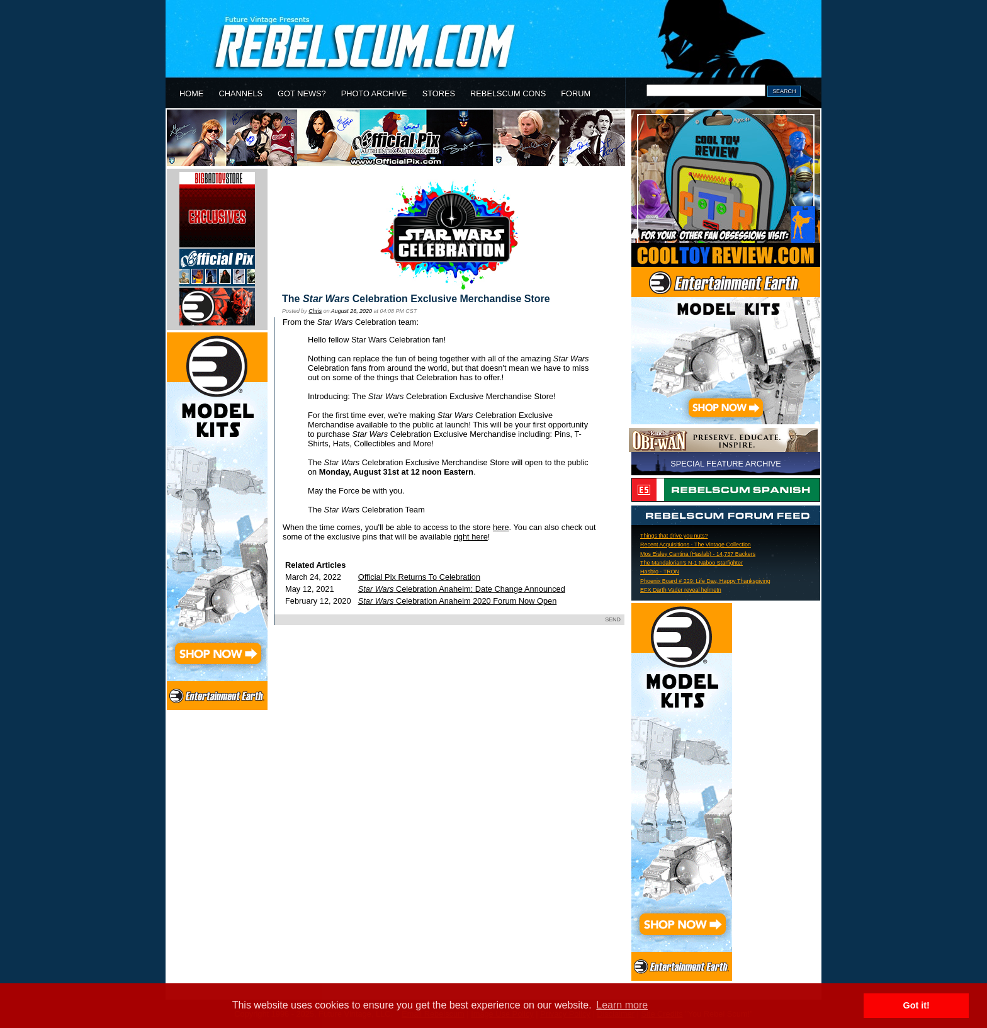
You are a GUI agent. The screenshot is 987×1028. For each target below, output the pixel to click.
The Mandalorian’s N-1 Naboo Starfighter (691, 563)
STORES (438, 93)
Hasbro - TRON (659, 571)
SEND (613, 619)
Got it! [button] (916, 1005)
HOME (191, 93)
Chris (315, 311)
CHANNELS (240, 93)
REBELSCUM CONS (508, 93)
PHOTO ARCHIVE (374, 93)
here (501, 527)
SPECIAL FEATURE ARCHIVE (725, 463)
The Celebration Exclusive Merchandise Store (416, 298)
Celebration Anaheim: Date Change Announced (461, 589)
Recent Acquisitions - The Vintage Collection (695, 544)
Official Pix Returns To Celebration (419, 577)
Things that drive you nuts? (674, 536)
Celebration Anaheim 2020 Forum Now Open (457, 601)
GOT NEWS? (302, 93)
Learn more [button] (622, 1005)
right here (471, 536)
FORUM (575, 93)
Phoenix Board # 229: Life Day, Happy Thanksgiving (705, 581)
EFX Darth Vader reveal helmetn (680, 590)
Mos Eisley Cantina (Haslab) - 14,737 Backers (697, 554)
